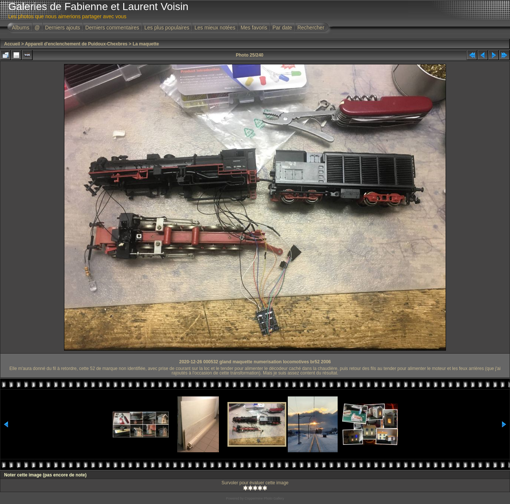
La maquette (146, 44)
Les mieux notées (214, 28)
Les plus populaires (166, 28)
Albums (20, 28)
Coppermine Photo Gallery (264, 498)
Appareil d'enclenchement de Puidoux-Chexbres (76, 44)
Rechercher (310, 28)
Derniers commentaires (112, 28)
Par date (282, 28)
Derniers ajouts (62, 28)
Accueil (12, 44)
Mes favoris (253, 28)
